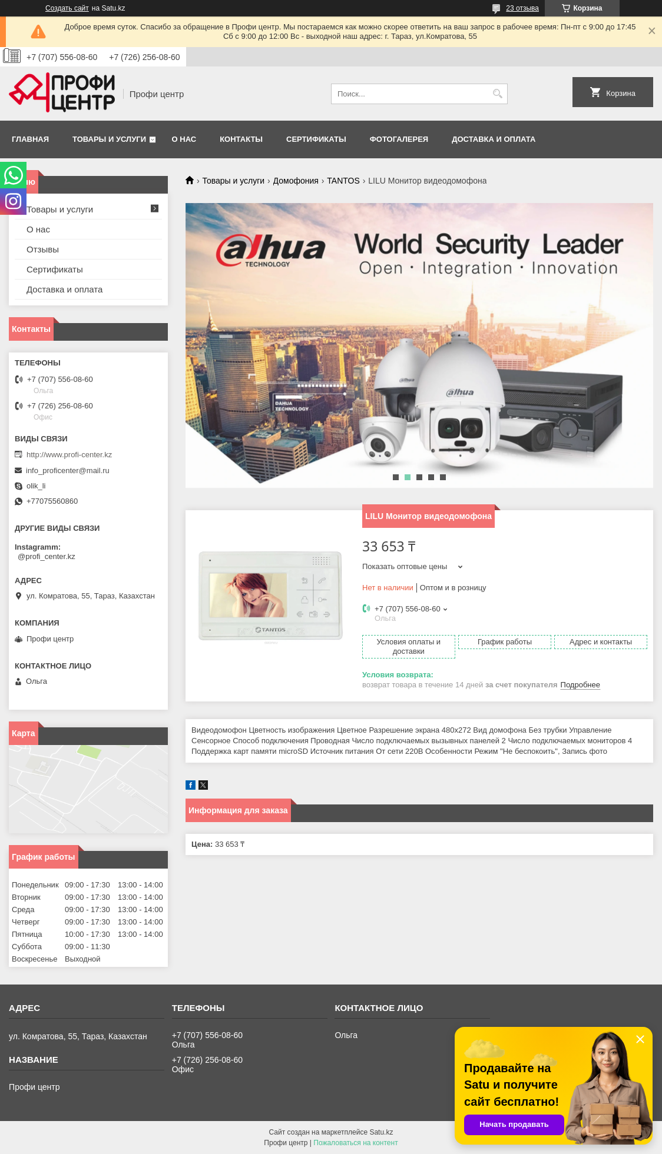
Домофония (296, 180)
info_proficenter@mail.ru (68, 470)
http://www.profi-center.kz (69, 454)
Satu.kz (381, 1132)
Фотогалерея (399, 139)
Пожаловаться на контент (355, 1143)
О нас (184, 139)
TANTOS (343, 180)
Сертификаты (316, 139)
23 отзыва (522, 8)
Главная (30, 139)
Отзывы (43, 249)
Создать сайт (67, 8)
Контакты (241, 139)
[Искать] (497, 94)
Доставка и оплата (493, 139)
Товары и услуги (109, 139)
